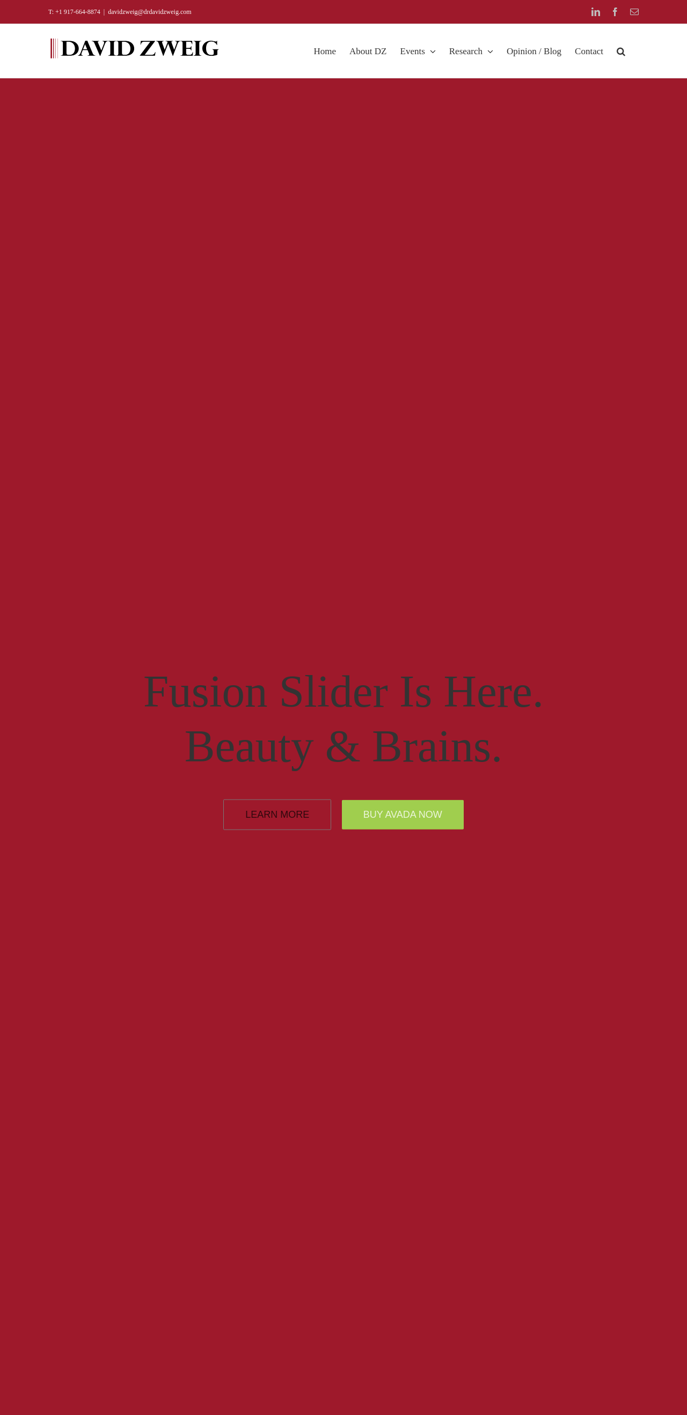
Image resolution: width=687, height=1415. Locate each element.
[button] (621, 51)
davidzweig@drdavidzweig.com (149, 12)
